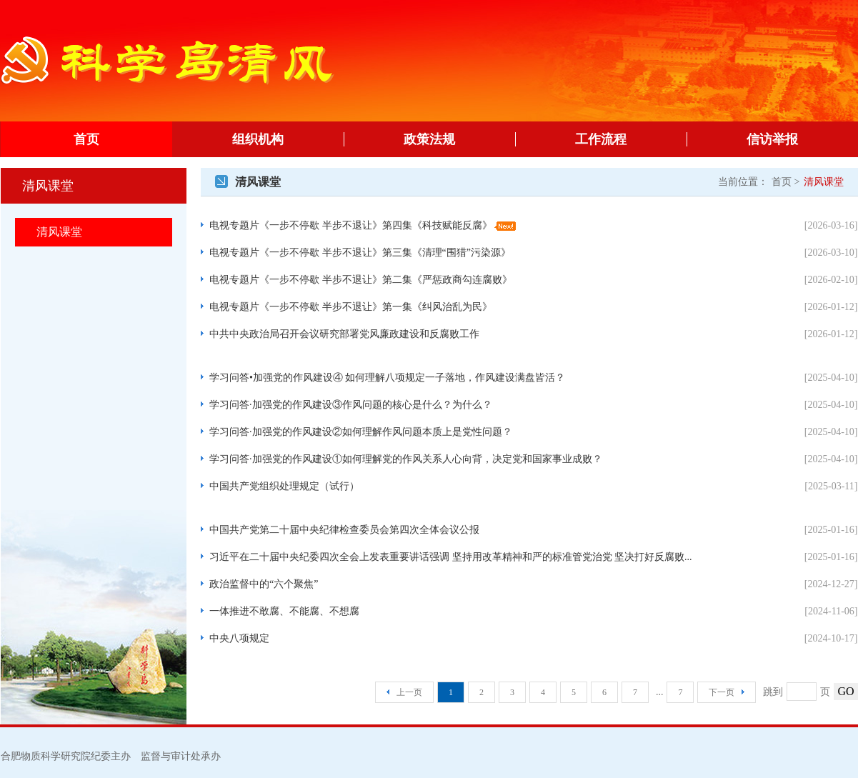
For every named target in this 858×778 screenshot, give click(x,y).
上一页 (404, 692)
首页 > (785, 181)
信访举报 (802, 139)
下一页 (726, 692)
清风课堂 (59, 232)
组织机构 (288, 139)
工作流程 (631, 139)
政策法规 (459, 139)
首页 (86, 139)
